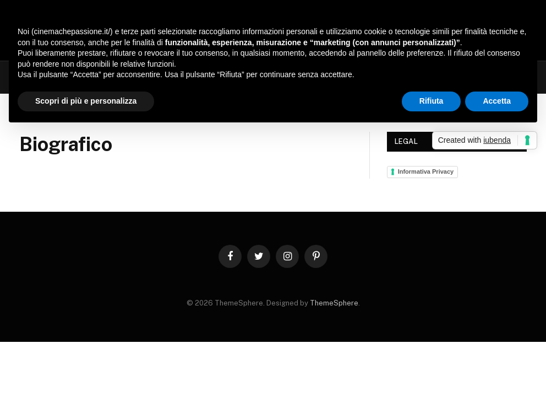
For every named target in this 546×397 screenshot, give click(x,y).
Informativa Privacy (426, 171)
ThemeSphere (334, 303)
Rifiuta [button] (431, 100)
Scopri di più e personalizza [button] (85, 100)
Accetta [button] (497, 100)
